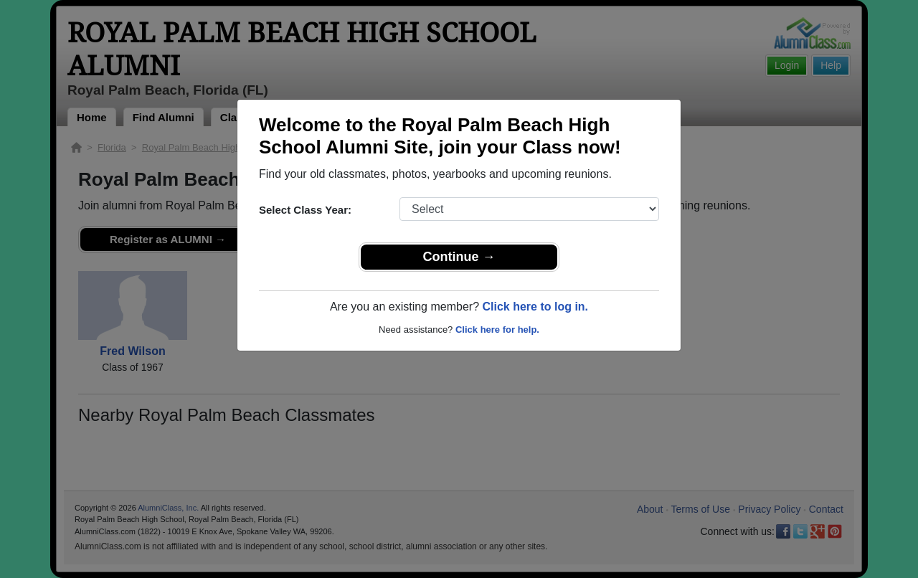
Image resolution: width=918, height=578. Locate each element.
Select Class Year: (305, 210)
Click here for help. (497, 329)
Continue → (459, 257)
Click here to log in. (535, 306)
